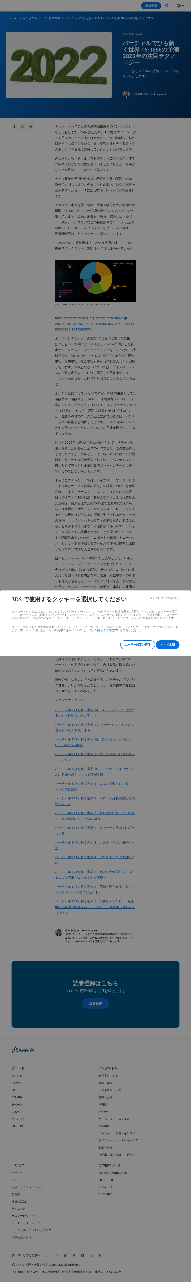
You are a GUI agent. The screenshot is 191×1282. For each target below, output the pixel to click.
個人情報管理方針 (108, 630)
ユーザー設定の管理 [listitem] (132, 644)
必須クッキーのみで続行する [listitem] (161, 599)
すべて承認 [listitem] (168, 644)
